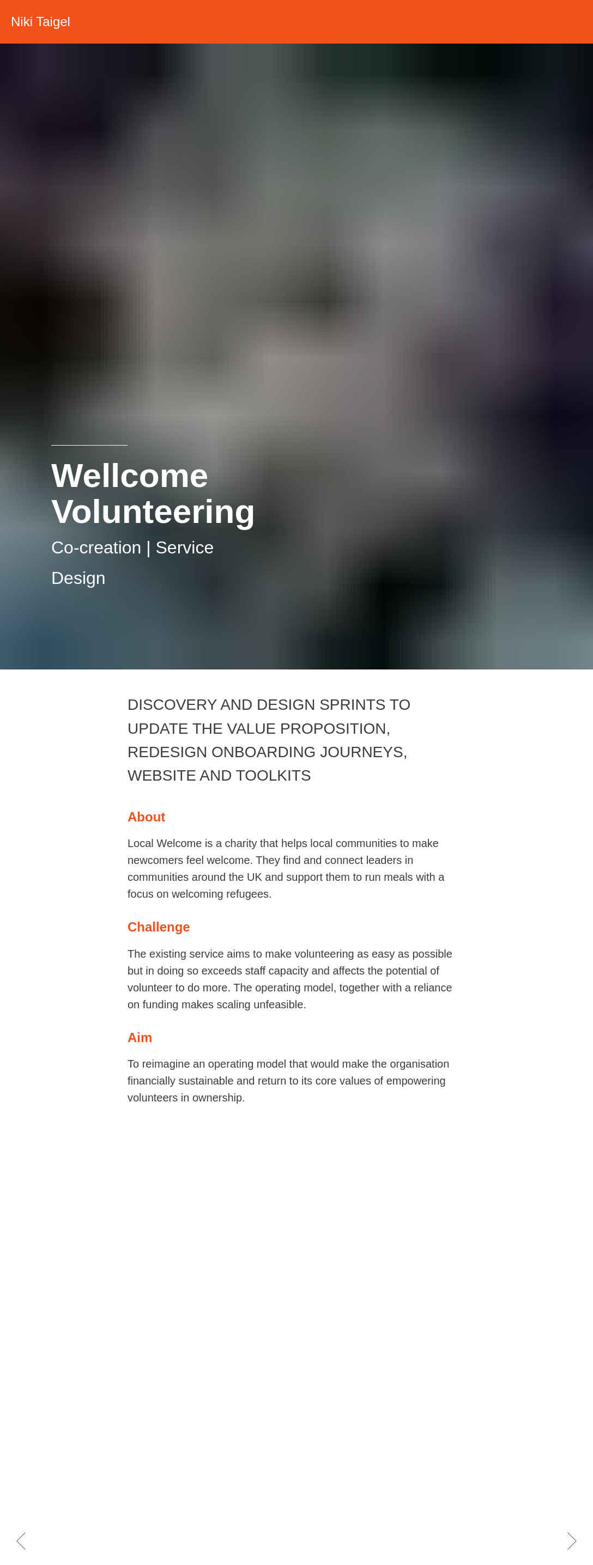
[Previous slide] (21, 1541)
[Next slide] (572, 1541)
